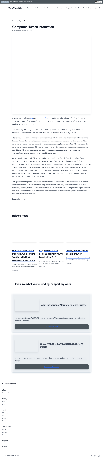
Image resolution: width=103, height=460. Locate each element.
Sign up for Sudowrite (51, 377)
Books (4, 414)
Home (14, 21)
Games (4, 430)
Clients (4, 428)
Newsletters (87, 8)
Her (31, 118)
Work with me (6, 422)
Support (69, 8)
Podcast (4, 442)
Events (77, 8)
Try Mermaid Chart (51, 338)
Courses (4, 444)
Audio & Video (58, 8)
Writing (38, 8)
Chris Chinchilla (9, 393)
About (29, 8)
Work (47, 8)
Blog (19, 21)
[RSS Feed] (99, 8)
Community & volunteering (10, 402)
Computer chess (43, 118)
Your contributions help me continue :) (21, 1)
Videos (4, 439)
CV (3, 425)
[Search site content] (96, 8)
